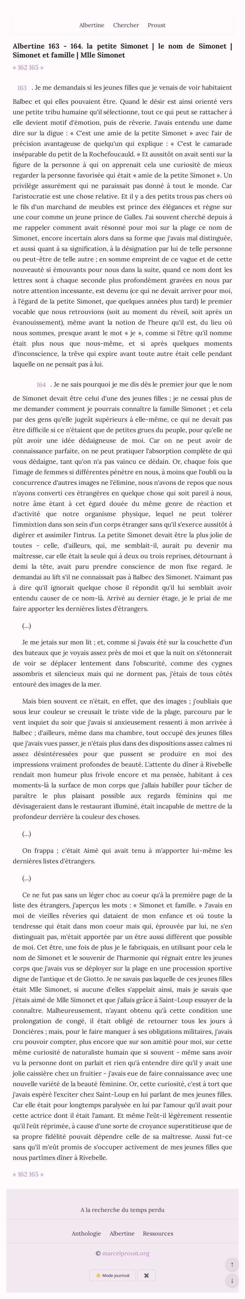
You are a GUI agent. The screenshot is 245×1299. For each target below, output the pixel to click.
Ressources (158, 1233)
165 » (36, 67)
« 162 (20, 67)
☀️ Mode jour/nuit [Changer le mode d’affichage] (112, 1275)
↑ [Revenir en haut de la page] (232, 1264)
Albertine (91, 25)
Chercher (126, 25)
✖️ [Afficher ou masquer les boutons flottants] (146, 1275)
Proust (157, 25)
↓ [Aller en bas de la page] (232, 1280)
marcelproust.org (125, 1253)
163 (22, 88)
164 (41, 384)
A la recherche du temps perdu (123, 1209)
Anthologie (86, 1233)
